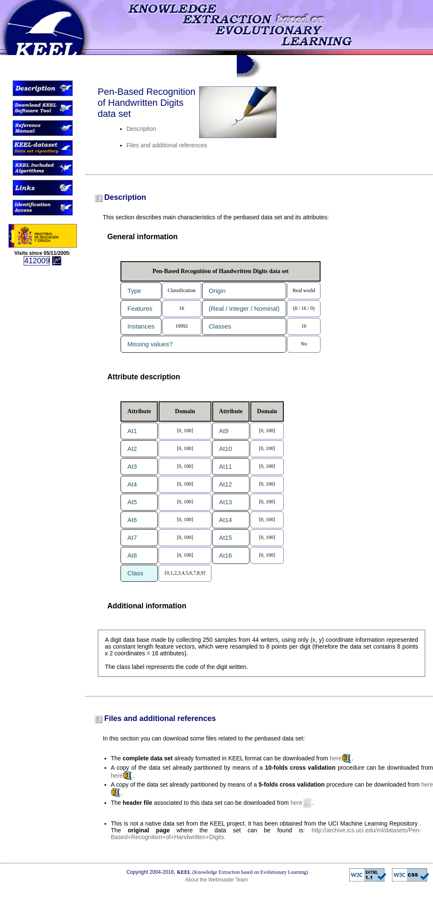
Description (141, 128)
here (336, 758)
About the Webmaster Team (216, 880)
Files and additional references (166, 145)
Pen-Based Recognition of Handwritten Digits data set (146, 102)
